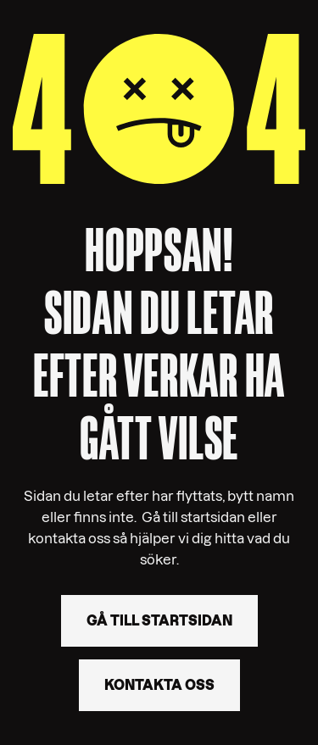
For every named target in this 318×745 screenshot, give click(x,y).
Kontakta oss (159, 684)
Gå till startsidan (159, 620)
